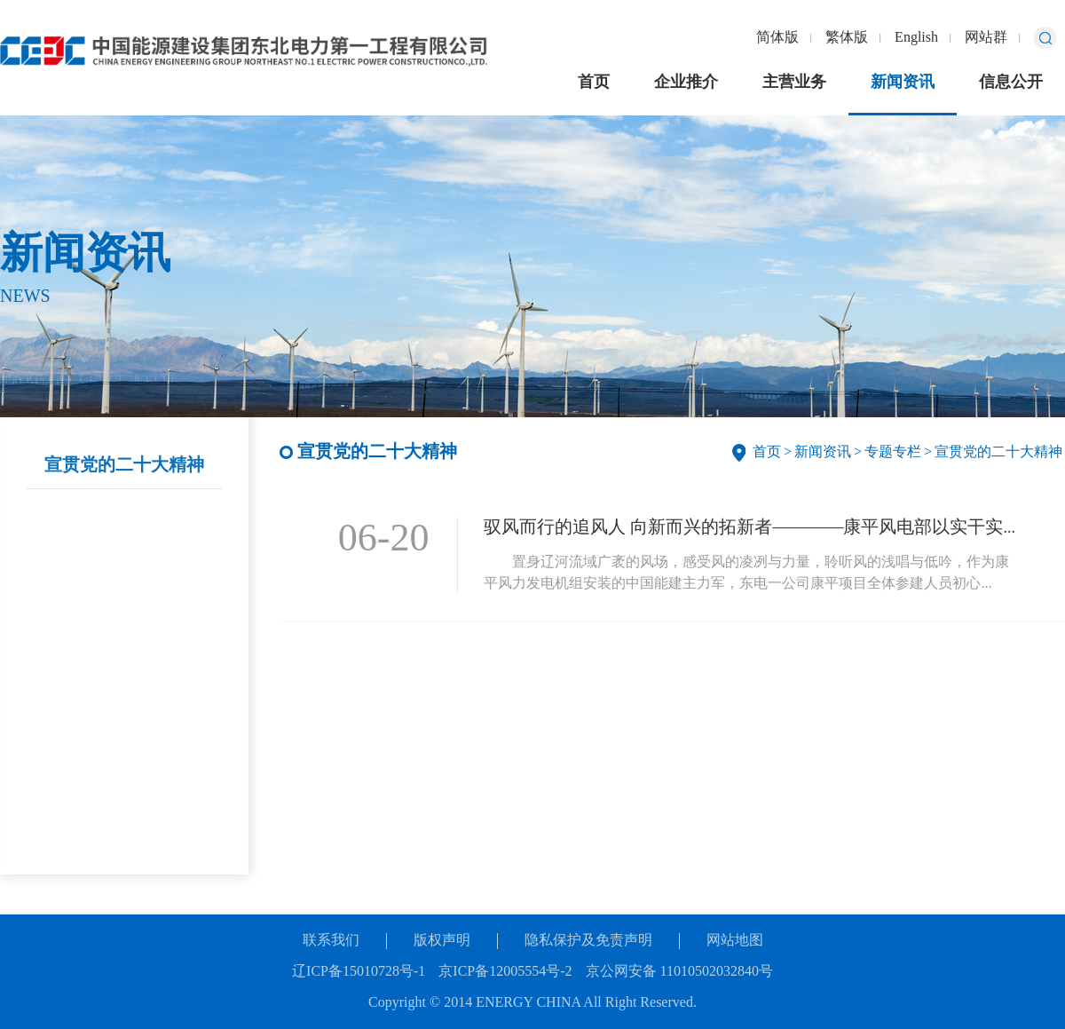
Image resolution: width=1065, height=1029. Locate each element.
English (916, 37)
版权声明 (442, 940)
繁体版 (846, 37)
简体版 (777, 37)
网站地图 (734, 940)
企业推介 (686, 82)
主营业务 (794, 82)
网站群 (986, 37)
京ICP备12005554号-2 (505, 971)
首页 (594, 82)
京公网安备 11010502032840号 (679, 971)
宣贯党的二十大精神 (124, 465)
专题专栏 (892, 452)
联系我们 (331, 940)
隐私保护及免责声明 (588, 940)
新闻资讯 (903, 82)
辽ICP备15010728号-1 (358, 971)
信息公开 (1011, 82)
